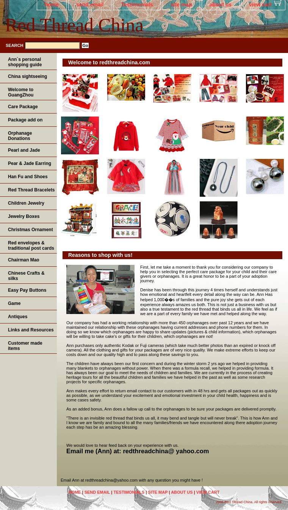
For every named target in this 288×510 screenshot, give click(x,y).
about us (221, 5)
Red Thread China (74, 25)
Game (14, 303)
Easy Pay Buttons (27, 290)
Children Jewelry (26, 203)
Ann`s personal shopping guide (25, 62)
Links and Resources (31, 330)
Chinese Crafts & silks (26, 276)
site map (181, 5)
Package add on (25, 120)
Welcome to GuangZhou (20, 92)
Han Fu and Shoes (28, 176)
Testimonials (137, 5)
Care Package (23, 106)
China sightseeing (27, 76)
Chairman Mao (23, 260)
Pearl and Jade (24, 150)
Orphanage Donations (20, 136)
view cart (260, 5)
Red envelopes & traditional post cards (31, 245)
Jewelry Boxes (23, 216)
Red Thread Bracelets (31, 190)
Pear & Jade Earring (29, 163)
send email (89, 5)
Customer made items (25, 346)
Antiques (17, 316)
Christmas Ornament (30, 229)
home (52, 5)
